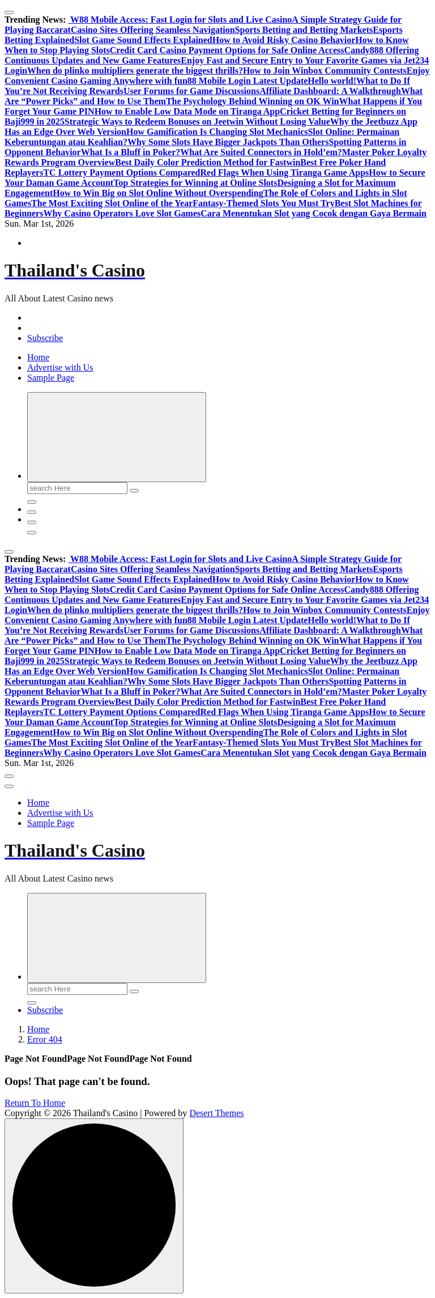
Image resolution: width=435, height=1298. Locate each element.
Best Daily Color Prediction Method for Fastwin (207, 162)
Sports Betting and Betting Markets (304, 30)
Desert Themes (216, 1113)
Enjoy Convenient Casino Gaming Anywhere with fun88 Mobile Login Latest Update (217, 76)
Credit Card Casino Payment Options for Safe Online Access (227, 50)
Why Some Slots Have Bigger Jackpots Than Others (228, 142)
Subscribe (45, 338)
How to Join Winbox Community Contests (325, 70)
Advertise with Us (60, 367)
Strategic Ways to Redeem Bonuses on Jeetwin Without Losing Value (197, 121)
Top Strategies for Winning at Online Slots (195, 183)
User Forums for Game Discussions (191, 91)
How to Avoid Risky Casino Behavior (284, 40)
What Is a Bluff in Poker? (131, 152)
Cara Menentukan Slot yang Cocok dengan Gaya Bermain (314, 213)
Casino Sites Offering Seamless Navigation (153, 30)
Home (38, 357)
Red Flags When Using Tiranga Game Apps (284, 172)
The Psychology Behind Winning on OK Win (252, 101)
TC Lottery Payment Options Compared (121, 172)
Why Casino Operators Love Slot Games (122, 213)
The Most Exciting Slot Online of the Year (112, 203)
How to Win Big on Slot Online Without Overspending (158, 193)
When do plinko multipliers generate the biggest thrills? (135, 70)
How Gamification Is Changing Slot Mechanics (217, 132)
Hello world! (332, 81)
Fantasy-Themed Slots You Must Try (263, 203)
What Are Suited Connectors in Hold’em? (261, 152)
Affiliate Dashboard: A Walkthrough (330, 91)
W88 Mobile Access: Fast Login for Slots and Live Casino (180, 19)
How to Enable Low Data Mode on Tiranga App (187, 111)
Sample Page (50, 377)
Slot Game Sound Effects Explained (143, 40)
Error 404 (44, 1039)
